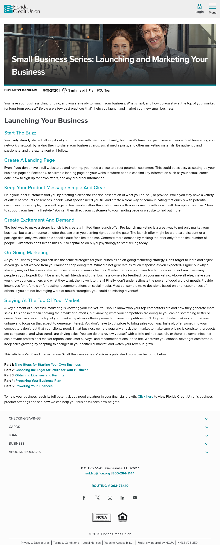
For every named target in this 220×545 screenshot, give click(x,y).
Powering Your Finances (34, 385)
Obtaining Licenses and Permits (39, 375)
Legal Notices (93, 542)
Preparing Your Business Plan (38, 380)
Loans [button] (14, 435)
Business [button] (16, 443)
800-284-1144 (123, 473)
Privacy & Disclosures (35, 542)
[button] (199, 8)
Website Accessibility (119, 542)
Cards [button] (14, 426)
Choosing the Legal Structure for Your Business (51, 369)
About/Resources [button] (25, 451)
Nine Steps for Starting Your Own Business (48, 364)
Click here (145, 396)
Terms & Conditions (67, 542)
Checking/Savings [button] (25, 418)
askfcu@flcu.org (97, 473)
